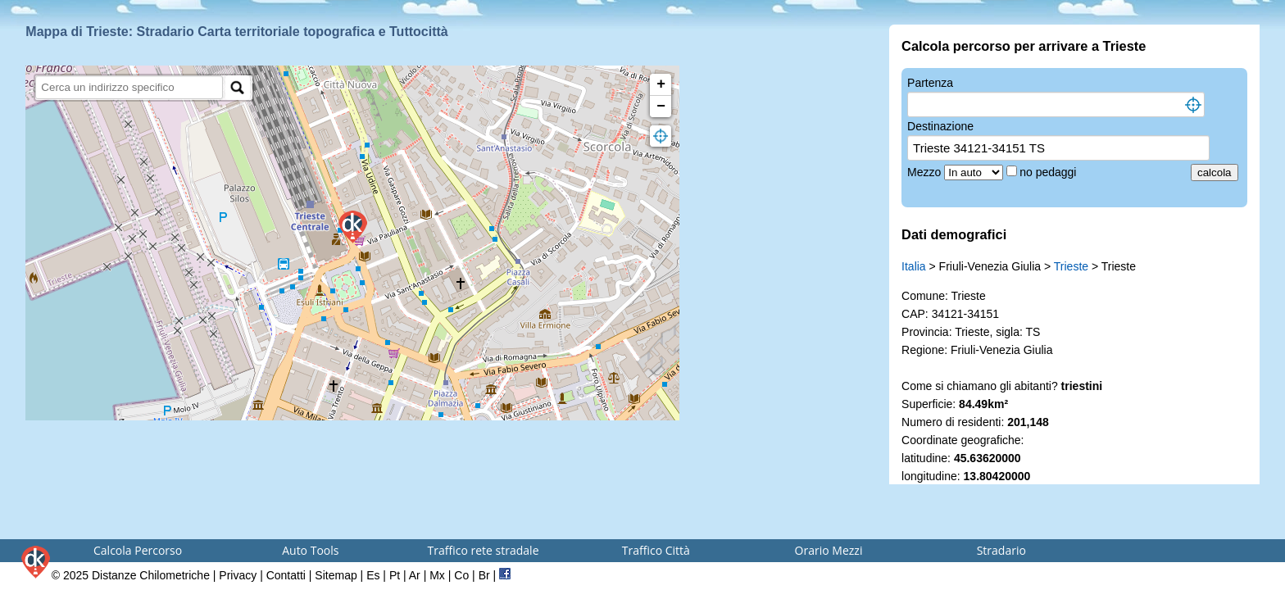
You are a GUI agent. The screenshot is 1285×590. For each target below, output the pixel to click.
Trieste (1071, 266)
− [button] (660, 106)
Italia (913, 266)
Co (461, 575)
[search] (129, 87)
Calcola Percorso (137, 550)
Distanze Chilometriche (151, 575)
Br (484, 575)
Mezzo (925, 172)
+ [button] (660, 84)
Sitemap (335, 575)
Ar (414, 575)
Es (372, 575)
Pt (394, 575)
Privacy (238, 575)
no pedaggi (1049, 172)
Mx (437, 575)
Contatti (286, 575)
